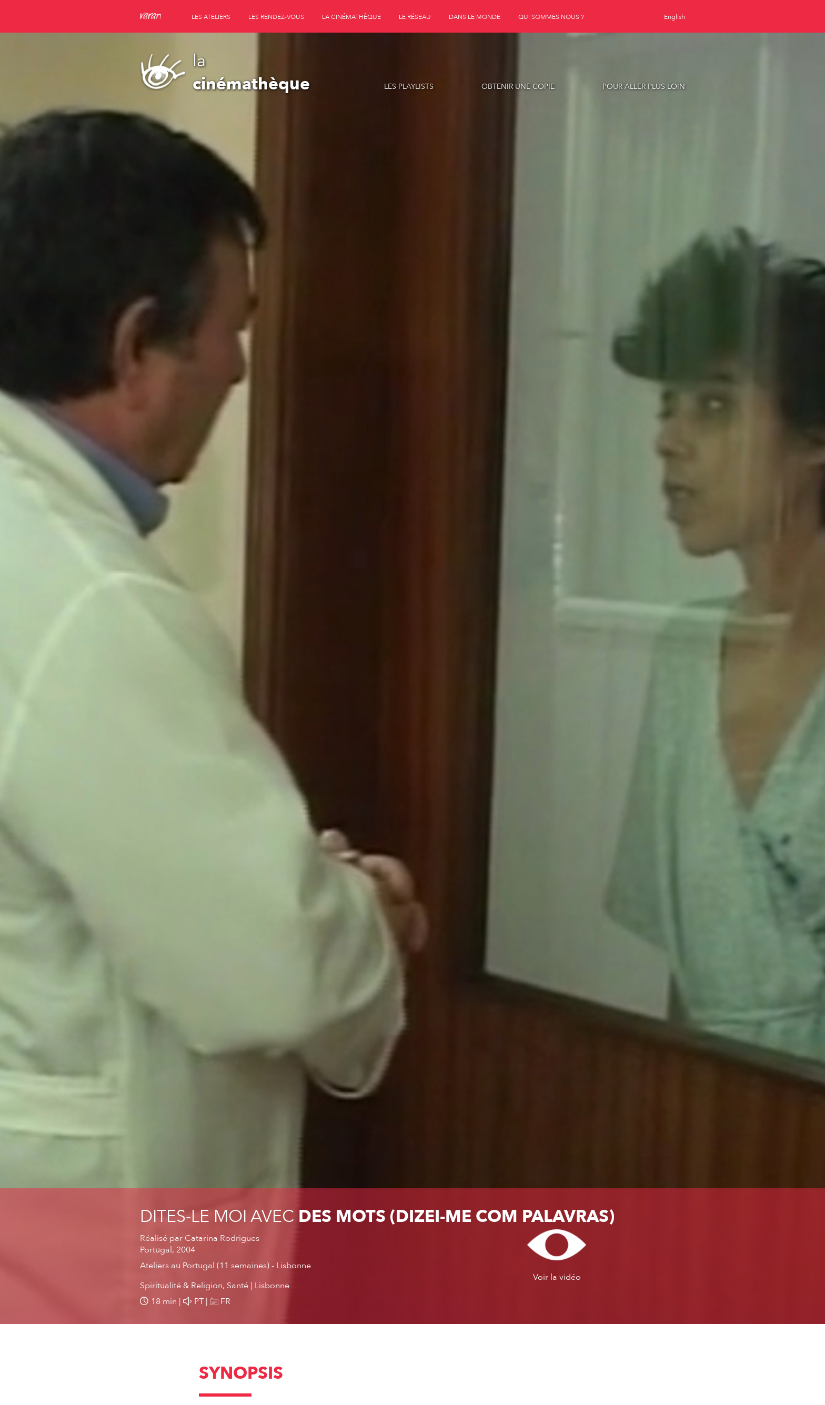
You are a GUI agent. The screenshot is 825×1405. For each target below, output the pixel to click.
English (674, 17)
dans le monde (474, 17)
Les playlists (409, 87)
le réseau (415, 17)
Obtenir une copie (518, 87)
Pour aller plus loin (643, 87)
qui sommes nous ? (551, 17)
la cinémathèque (351, 17)
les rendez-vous (276, 17)
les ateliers (211, 17)
